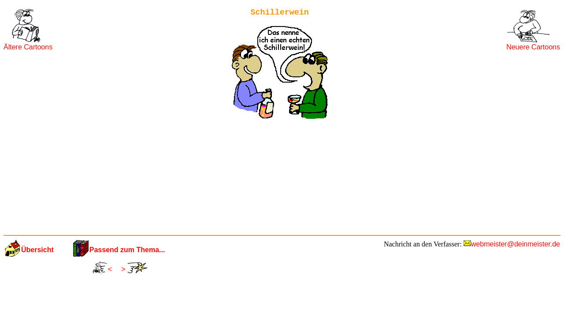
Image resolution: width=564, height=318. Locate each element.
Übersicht (37, 250)
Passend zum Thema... (127, 250)
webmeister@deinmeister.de (515, 244)
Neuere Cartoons (533, 47)
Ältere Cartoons (28, 47)
